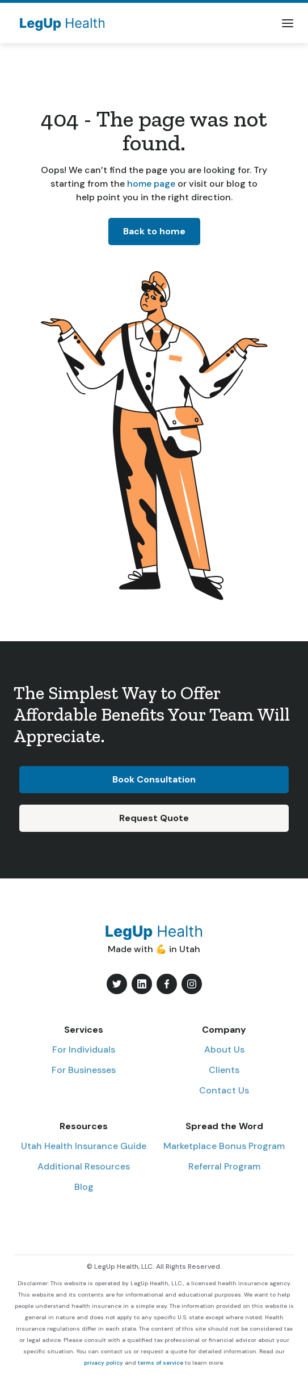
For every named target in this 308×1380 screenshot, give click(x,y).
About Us (224, 1049)
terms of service (160, 1362)
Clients (224, 1070)
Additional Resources (83, 1166)
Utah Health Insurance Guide (83, 1146)
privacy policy (103, 1362)
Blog (84, 1187)
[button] (287, 23)
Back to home (154, 231)
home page (150, 184)
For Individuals (83, 1049)
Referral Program (224, 1166)
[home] (60, 23)
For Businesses (84, 1070)
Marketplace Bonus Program (224, 1146)
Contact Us (224, 1090)
